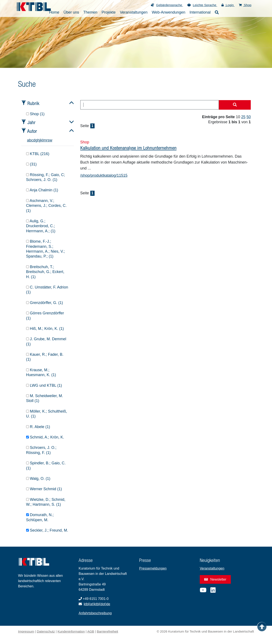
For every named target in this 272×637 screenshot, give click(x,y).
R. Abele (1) (38, 427)
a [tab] (28, 140)
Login (228, 5)
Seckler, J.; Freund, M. (47, 530)
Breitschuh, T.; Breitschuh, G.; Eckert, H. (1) (45, 272)
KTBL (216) (37, 154)
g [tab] (36, 140)
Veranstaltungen (212, 568)
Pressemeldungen (153, 568)
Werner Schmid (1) (44, 489)
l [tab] (42, 140)
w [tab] (51, 140)
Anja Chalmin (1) (42, 190)
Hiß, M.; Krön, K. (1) (45, 328)
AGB (90, 631)
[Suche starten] (235, 105)
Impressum (26, 631)
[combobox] (149, 104)
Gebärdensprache (169, 5)
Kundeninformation (71, 631)
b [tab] (30, 140)
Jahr (31, 122)
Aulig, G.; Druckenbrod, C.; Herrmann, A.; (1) (40, 226)
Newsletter (215, 579)
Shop (245, 5)
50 (248, 117)
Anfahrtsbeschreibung (95, 613)
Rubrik (33, 103)
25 (243, 117)
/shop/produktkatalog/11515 (104, 175)
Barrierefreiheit (107, 631)
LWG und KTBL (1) (44, 385)
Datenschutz (46, 631)
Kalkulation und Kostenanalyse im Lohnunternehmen (128, 148)
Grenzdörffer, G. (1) (44, 303)
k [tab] (41, 140)
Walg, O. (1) (38, 478)
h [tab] (38, 140)
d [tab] (34, 140)
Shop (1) (35, 114)
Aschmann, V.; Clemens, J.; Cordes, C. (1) (46, 206)
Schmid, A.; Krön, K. (45, 437)
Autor (32, 131)
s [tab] (49, 140)
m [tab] (44, 140)
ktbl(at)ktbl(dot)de (97, 604)
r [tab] (47, 140)
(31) (31, 164)
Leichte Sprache (205, 5)
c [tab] (32, 140)
